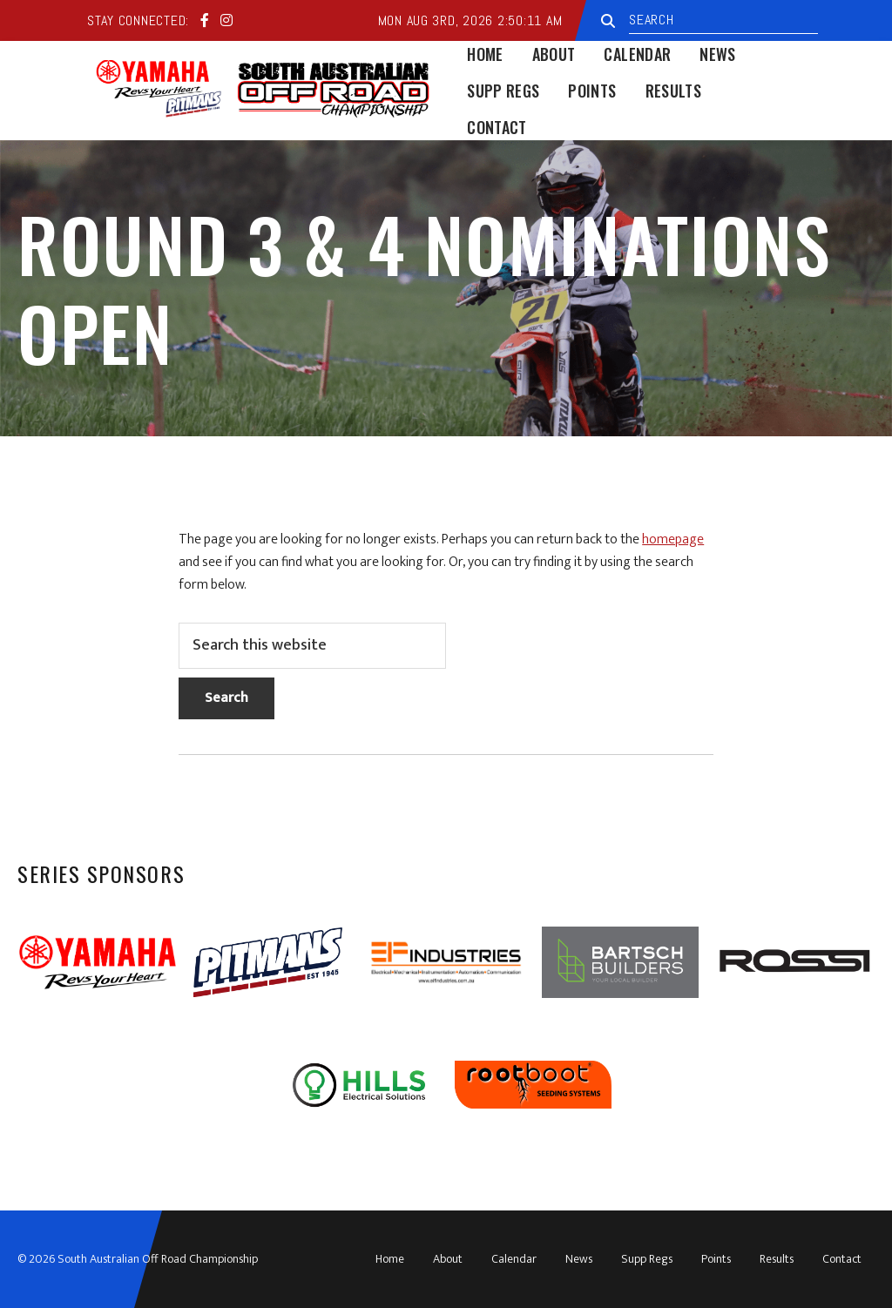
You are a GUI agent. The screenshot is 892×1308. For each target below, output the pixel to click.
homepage (673, 539)
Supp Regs (646, 1259)
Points (716, 1259)
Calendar (514, 1259)
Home (389, 1259)
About (448, 1259)
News (578, 1259)
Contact (842, 1259)
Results (777, 1259)
